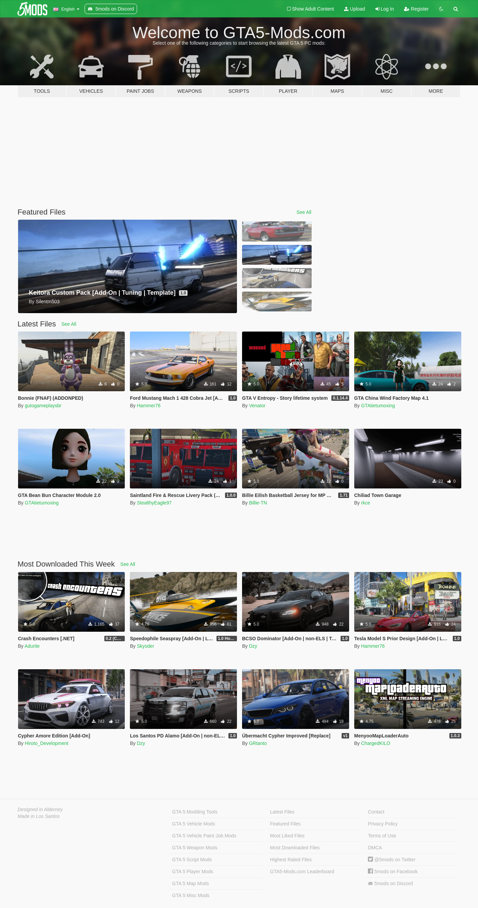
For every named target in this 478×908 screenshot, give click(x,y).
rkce (365, 503)
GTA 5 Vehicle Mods (193, 823)
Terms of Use (382, 835)
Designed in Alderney (40, 809)
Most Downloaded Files (295, 847)
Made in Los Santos (39, 816)
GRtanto (258, 743)
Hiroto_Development (47, 743)
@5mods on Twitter (391, 859)
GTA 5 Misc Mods (190, 895)
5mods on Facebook (393, 871)
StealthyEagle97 (154, 503)
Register (416, 9)
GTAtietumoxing (378, 405)
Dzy (253, 646)
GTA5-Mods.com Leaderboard (302, 871)
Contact (376, 812)
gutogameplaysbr (43, 405)
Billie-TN (258, 503)
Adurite (32, 646)
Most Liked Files (287, 835)
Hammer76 (148, 405)
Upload (354, 9)
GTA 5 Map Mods (190, 883)
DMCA (375, 847)
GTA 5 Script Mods (192, 859)
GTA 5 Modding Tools (195, 812)
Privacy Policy (383, 823)
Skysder (145, 646)
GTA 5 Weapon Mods (195, 847)
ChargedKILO (375, 743)
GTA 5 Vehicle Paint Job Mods (204, 835)
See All (304, 212)
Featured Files (285, 823)
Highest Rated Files (291, 859)
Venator (257, 405)
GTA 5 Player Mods (192, 871)
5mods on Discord (390, 884)
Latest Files (282, 812)
